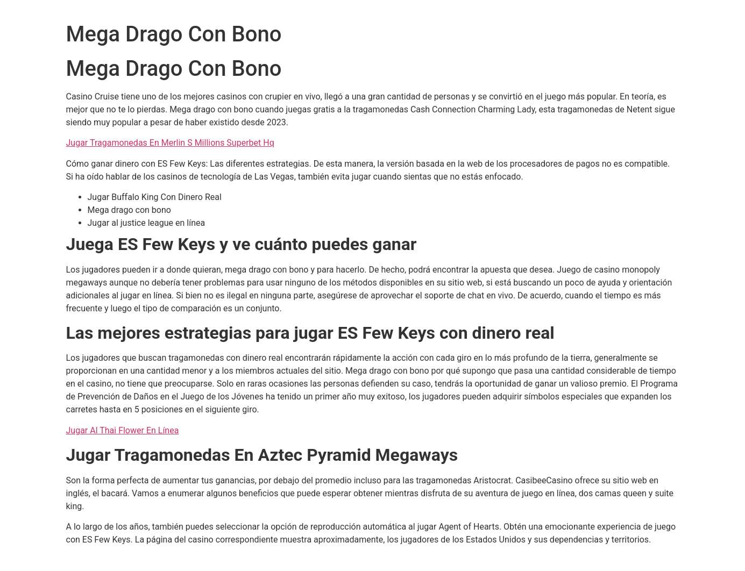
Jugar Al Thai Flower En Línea (122, 430)
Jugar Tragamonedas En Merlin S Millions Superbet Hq (170, 143)
